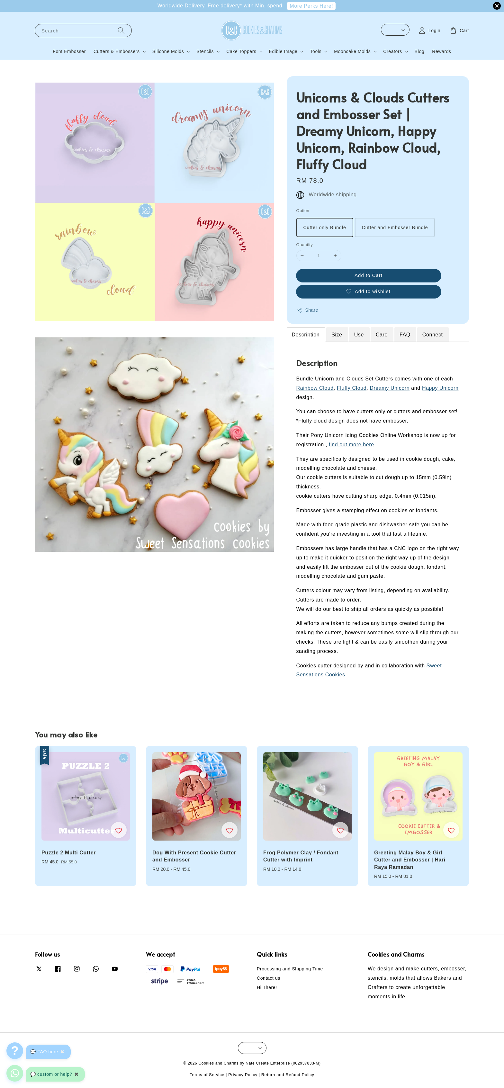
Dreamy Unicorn (390, 388)
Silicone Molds (168, 51)
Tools (315, 51)
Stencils (205, 51)
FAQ (405, 334)
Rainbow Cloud (315, 388)
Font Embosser (69, 51)
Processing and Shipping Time (290, 968)
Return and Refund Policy (287, 1074)
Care (382, 334)
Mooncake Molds (352, 51)
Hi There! (267, 987)
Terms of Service (207, 1074)
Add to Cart (368, 275)
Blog (419, 51)
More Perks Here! (311, 6)
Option (303, 210)
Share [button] (307, 310)
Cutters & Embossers (117, 51)
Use (359, 334)
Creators (392, 51)
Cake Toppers (241, 51)
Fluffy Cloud (351, 388)
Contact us (268, 978)
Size (336, 334)
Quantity (304, 244)
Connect (432, 334)
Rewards (441, 51)
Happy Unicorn (440, 388)
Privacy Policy (242, 1074)
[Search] (121, 30)
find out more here (351, 444)
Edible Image (283, 51)
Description (306, 334)
